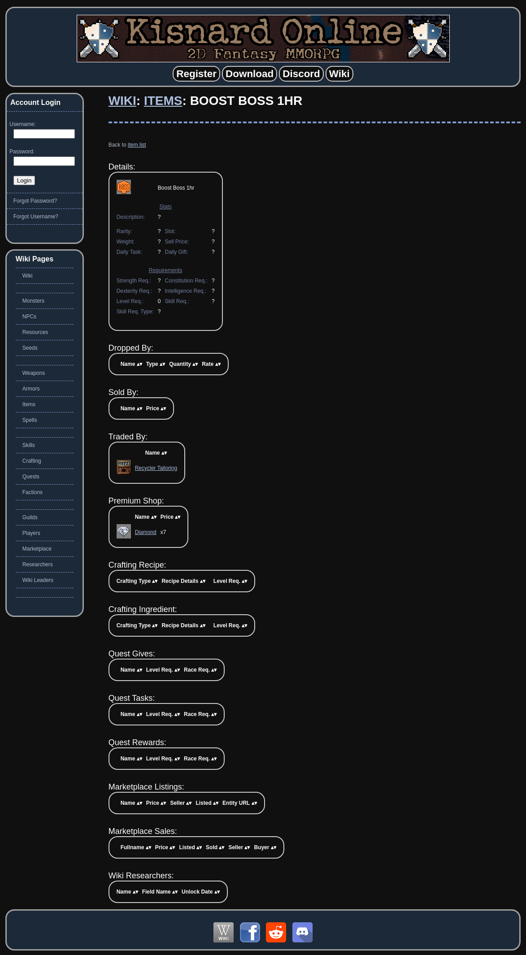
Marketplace (37, 549)
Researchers (37, 564)
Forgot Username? (35, 216)
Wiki (122, 101)
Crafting (31, 461)
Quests (30, 476)
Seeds (30, 348)
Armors (31, 389)
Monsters (33, 301)
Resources (35, 332)
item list (137, 145)
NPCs (29, 316)
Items (163, 101)
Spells (29, 420)
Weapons (33, 373)
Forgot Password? (35, 201)
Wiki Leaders (37, 580)
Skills (28, 445)
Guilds (30, 517)
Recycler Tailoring (156, 468)
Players (31, 533)
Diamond (145, 532)
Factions (32, 492)
